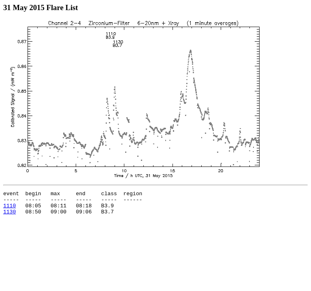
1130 (9, 216)
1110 (9, 209)
